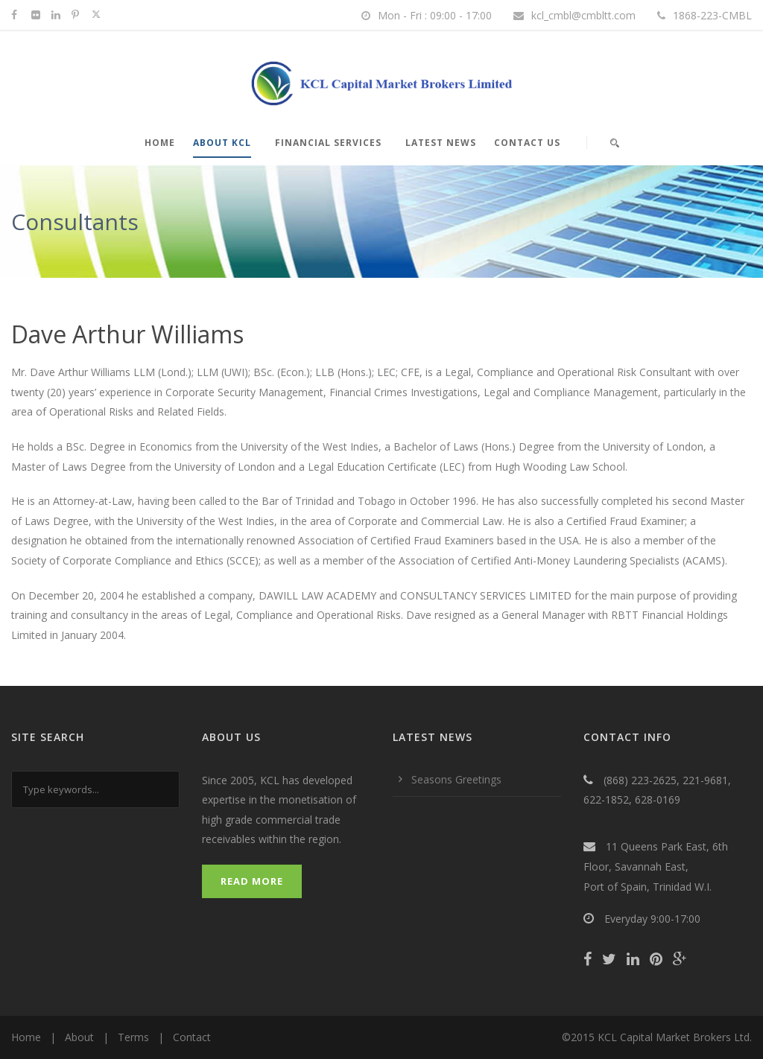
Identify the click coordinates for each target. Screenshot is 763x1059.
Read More (252, 881)
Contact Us (527, 142)
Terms (133, 1037)
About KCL (222, 142)
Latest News (440, 142)
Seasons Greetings (456, 779)
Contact (192, 1037)
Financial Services (328, 142)
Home (160, 142)
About (79, 1037)
